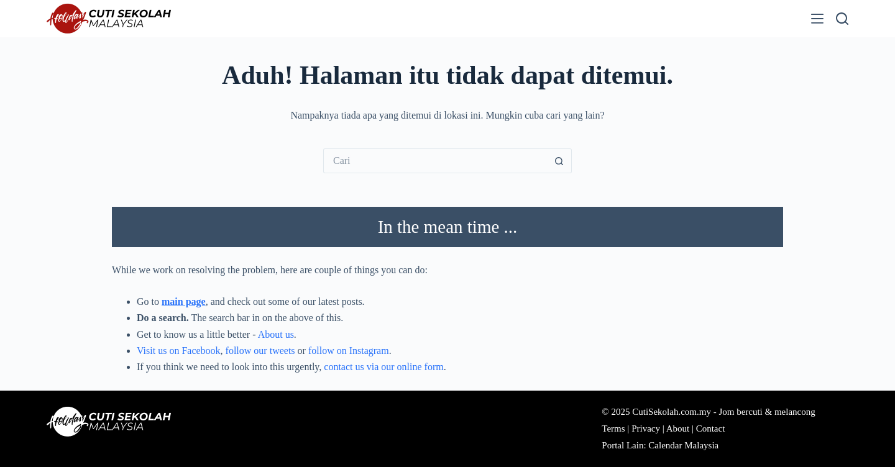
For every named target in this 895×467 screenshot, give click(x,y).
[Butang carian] (559, 160)
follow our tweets (260, 350)
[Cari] (842, 18)
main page (184, 301)
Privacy (645, 428)
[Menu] (817, 18)
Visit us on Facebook (179, 350)
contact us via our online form (383, 366)
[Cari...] (435, 160)
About (678, 428)
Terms (613, 428)
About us (276, 334)
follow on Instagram (348, 350)
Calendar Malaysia (683, 445)
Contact (710, 428)
